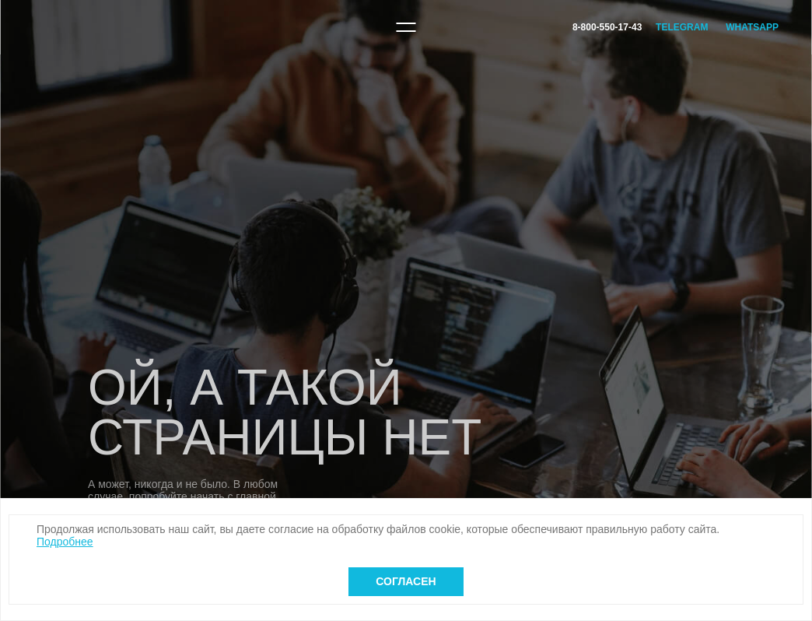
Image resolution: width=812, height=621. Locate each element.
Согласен (406, 581)
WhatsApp (752, 27)
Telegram (682, 27)
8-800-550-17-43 (607, 27)
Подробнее (65, 541)
